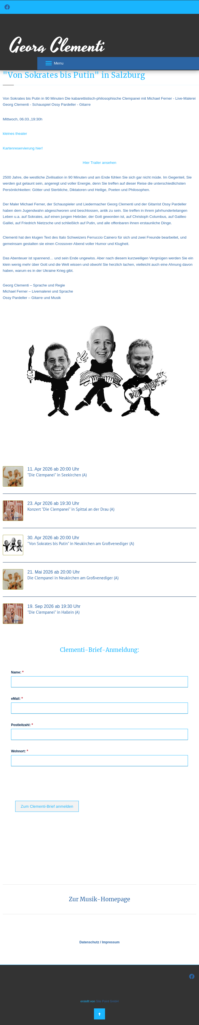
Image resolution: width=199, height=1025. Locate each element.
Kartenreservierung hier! (23, 148)
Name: (17, 672)
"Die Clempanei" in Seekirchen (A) (57, 474)
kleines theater (15, 133)
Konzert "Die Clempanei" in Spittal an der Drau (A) (70, 509)
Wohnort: (19, 751)
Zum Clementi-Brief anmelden (47, 806)
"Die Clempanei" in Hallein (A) (53, 612)
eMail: (17, 698)
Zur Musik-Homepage (99, 899)
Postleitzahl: (22, 725)
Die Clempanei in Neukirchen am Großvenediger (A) (73, 577)
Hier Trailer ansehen (99, 163)
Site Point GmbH (107, 1001)
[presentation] (57, 783)
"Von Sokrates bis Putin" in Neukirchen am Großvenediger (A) (80, 543)
